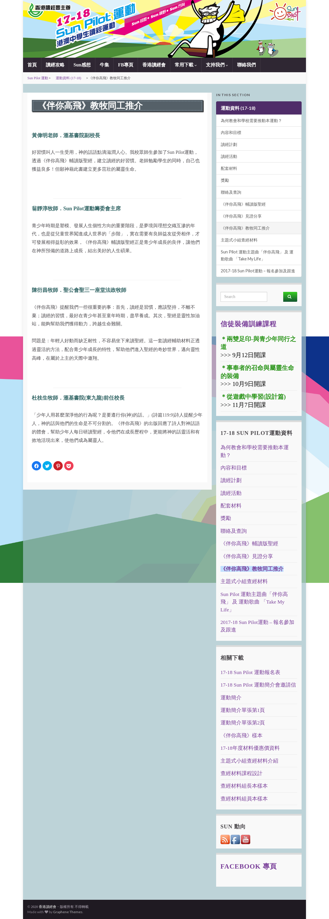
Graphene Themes (68, 912)
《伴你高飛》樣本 (241, 735)
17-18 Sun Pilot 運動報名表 (250, 672)
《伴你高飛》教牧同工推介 (245, 227)
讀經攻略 (55, 64)
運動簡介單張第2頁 (242, 723)
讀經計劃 (229, 144)
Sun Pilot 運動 (37, 78)
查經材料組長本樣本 (244, 786)
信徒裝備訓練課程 (248, 324)
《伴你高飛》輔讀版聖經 (243, 204)
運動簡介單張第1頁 (242, 710)
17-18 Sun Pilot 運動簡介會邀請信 (258, 685)
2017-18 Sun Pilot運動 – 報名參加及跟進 (258, 270)
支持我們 (217, 64)
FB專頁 (125, 64)
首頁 (32, 64)
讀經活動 (229, 156)
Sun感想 (82, 64)
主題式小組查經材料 (239, 239)
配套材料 (229, 168)
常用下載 (186, 64)
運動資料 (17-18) (68, 78)
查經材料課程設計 (241, 773)
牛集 (104, 64)
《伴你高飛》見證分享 (241, 216)
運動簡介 (231, 698)
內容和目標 (231, 132)
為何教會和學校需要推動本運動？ (251, 120)
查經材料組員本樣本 (244, 799)
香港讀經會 (154, 64)
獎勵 (225, 180)
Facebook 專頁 (248, 866)
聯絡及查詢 (231, 192)
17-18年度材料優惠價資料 (250, 748)
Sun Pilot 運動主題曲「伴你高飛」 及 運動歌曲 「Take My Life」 (257, 255)
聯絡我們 (246, 64)
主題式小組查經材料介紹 (249, 761)
